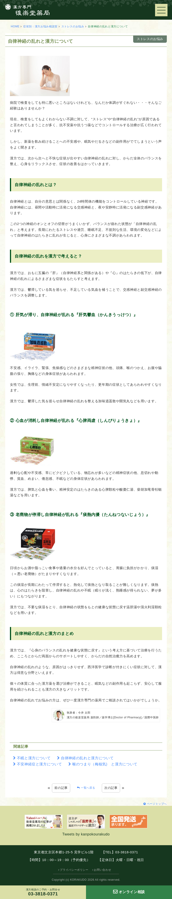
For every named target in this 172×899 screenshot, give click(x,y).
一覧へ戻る (88, 787)
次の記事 (111, 788)
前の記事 (61, 788)
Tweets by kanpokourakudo (86, 834)
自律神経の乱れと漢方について (87, 758)
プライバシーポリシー (74, 869)
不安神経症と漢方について (39, 764)
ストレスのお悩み (72, 26)
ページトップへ (157, 803)
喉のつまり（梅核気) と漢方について (104, 764)
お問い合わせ (102, 869)
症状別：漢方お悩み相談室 (40, 26)
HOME (15, 26)
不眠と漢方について (34, 758)
